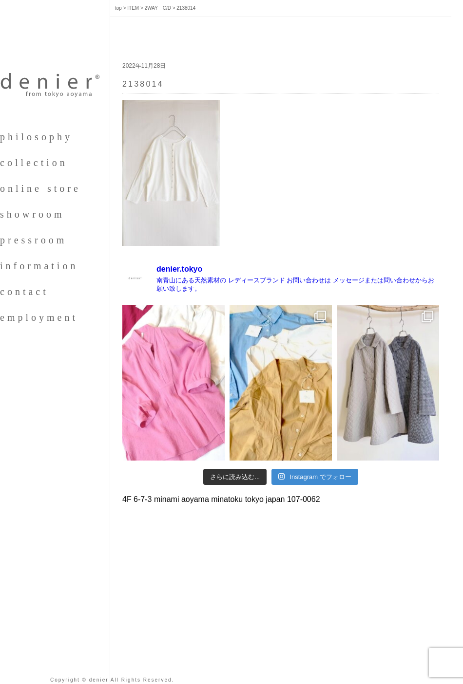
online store (40, 188)
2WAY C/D (158, 8)
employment (39, 317)
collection (34, 162)
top (118, 8)
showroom (32, 214)
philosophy (36, 136)
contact (24, 291)
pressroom (33, 240)
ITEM (133, 8)
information (39, 265)
